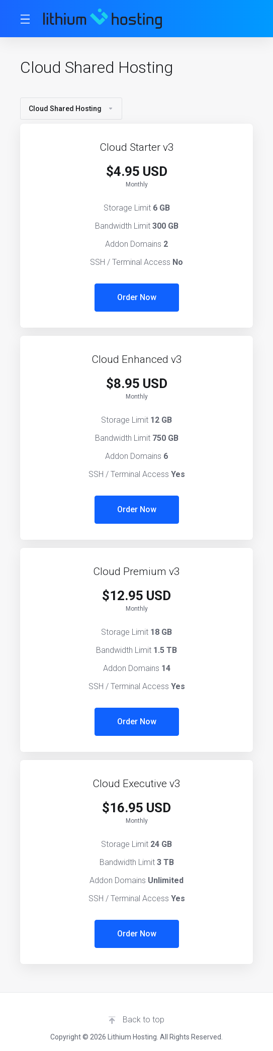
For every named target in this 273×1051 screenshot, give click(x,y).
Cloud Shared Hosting (71, 109)
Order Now (136, 297)
